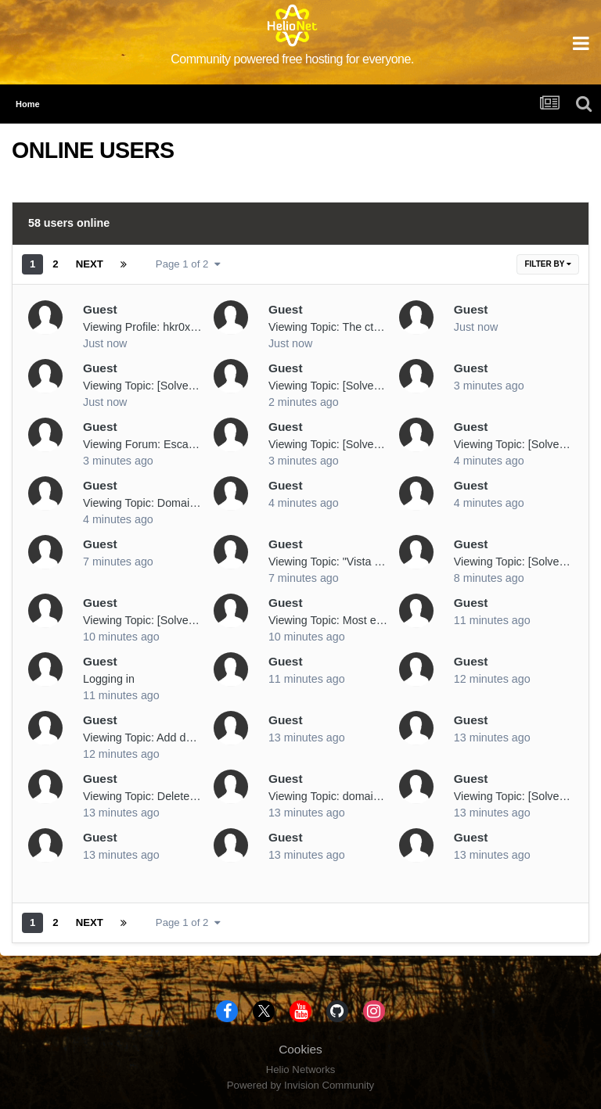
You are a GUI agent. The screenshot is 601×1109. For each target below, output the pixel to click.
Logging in (109, 679)
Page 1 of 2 (188, 264)
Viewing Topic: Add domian (149, 737)
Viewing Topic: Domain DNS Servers (174, 503)
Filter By (547, 264)
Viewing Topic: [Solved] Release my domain (376, 385)
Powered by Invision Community (300, 1085)
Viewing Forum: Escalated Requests (173, 444)
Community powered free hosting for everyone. (292, 59)
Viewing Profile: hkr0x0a (143, 327)
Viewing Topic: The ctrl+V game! (348, 327)
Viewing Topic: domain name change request (379, 796)
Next (89, 264)
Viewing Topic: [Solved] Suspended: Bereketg (195, 620)
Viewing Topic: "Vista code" (335, 561)
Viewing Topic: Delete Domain (157, 796)
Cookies (300, 1049)
